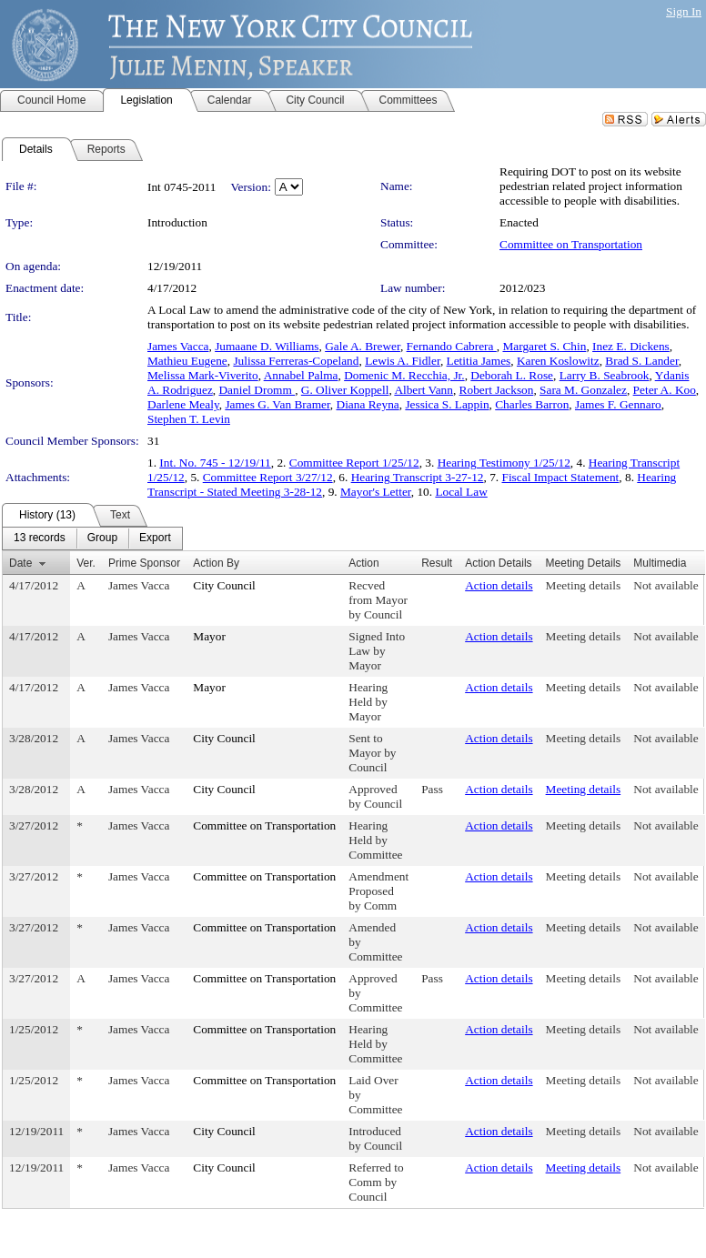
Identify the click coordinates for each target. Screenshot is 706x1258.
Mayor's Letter (375, 491)
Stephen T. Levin (188, 419)
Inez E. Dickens (631, 346)
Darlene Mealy (183, 404)
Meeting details (583, 585)
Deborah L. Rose (511, 375)
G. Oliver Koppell (345, 390)
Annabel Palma (301, 375)
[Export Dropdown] (155, 538)
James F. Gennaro (618, 404)
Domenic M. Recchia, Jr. (404, 375)
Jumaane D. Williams (266, 346)
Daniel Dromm (256, 390)
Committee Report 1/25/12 (354, 462)
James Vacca (177, 346)
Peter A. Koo (664, 390)
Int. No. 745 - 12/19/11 (214, 462)
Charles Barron (532, 404)
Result (436, 563)
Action (363, 563)
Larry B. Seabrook (605, 375)
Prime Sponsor (144, 563)
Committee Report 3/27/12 (268, 477)
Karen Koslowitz (558, 360)
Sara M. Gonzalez (583, 390)
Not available (665, 585)
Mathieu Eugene (187, 360)
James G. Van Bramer (277, 404)
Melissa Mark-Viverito (202, 375)
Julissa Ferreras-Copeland (295, 360)
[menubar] (92, 538)
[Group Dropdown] (102, 538)
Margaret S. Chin (544, 346)
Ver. (86, 563)
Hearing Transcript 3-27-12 (417, 477)
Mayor (209, 636)
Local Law (461, 491)
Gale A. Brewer (362, 346)
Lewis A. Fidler (402, 360)
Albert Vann (423, 390)
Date (20, 563)
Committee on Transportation (570, 244)
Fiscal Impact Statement (561, 477)
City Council (224, 585)
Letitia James (479, 360)
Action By (216, 563)
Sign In (683, 11)
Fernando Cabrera (452, 346)
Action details (498, 585)
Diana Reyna (368, 404)
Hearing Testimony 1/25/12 (504, 462)
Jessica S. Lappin (447, 404)
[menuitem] (39, 538)
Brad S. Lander (642, 360)
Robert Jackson (496, 390)
